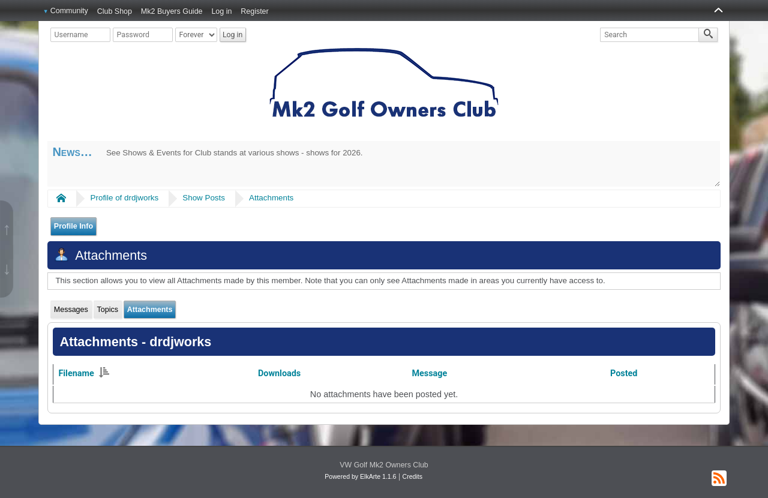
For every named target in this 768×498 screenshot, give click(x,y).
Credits (412, 476)
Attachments (271, 197)
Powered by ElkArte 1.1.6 (360, 476)
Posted (623, 373)
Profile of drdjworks (125, 197)
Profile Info (73, 226)
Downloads (279, 373)
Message (429, 373)
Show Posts (203, 197)
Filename (83, 373)
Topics (107, 309)
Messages (71, 309)
